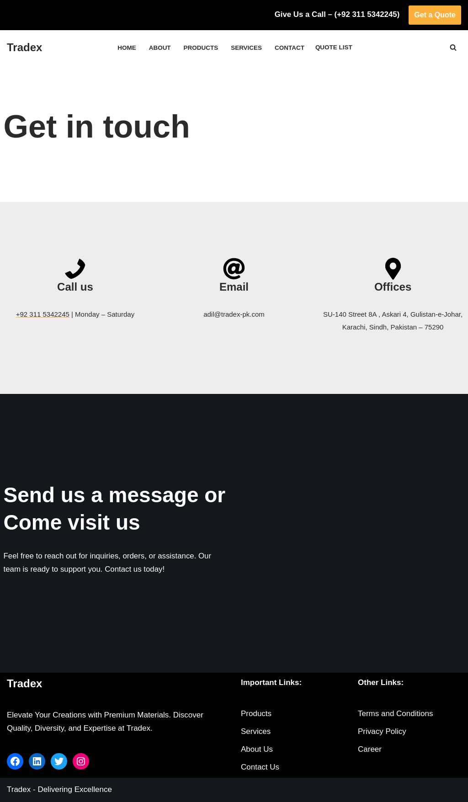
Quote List (334, 47)
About (159, 47)
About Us (257, 749)
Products (200, 47)
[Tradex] (24, 47)
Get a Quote (435, 15)
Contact (289, 47)
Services (246, 47)
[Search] (453, 47)
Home (126, 47)
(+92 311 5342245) (366, 15)
